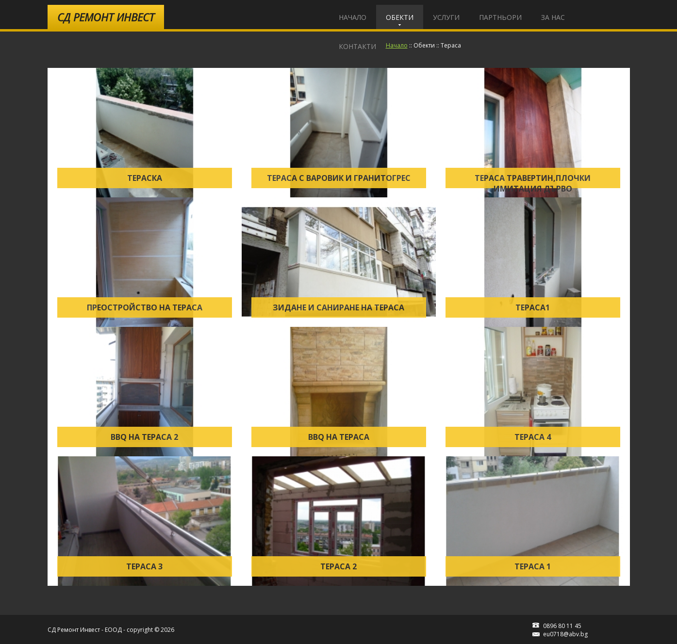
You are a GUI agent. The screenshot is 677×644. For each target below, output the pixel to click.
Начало (352, 17)
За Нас (553, 17)
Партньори (500, 17)
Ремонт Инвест (105, 17)
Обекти (399, 17)
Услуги (446, 17)
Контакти (357, 46)
